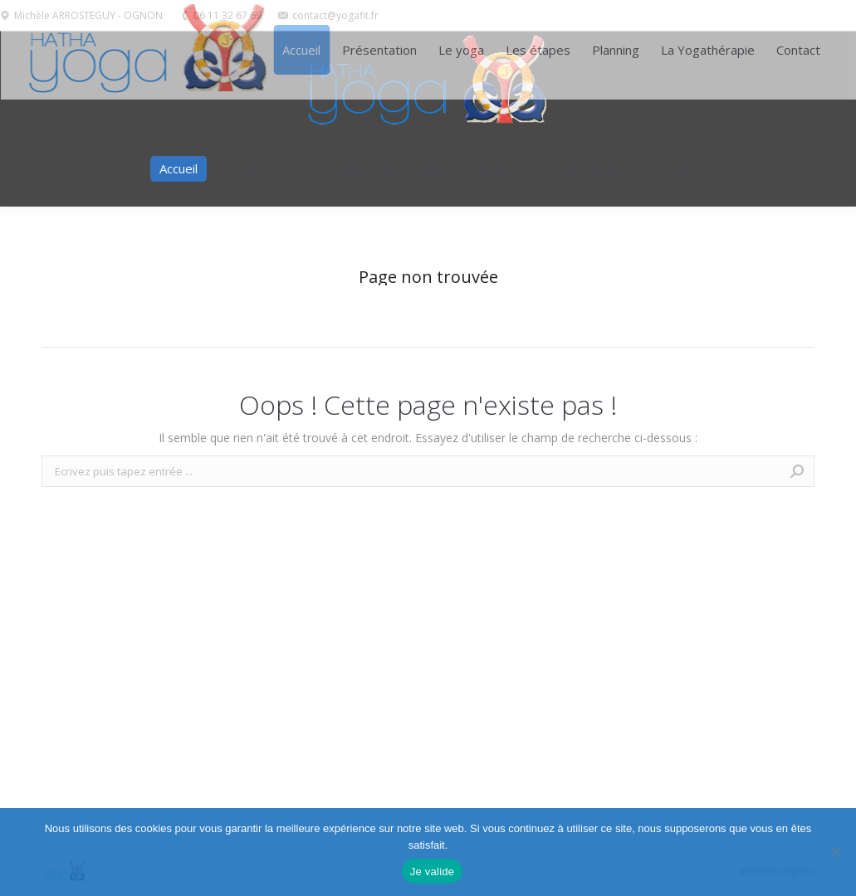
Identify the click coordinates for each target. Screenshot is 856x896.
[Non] (835, 852)
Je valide (432, 871)
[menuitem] (178, 169)
